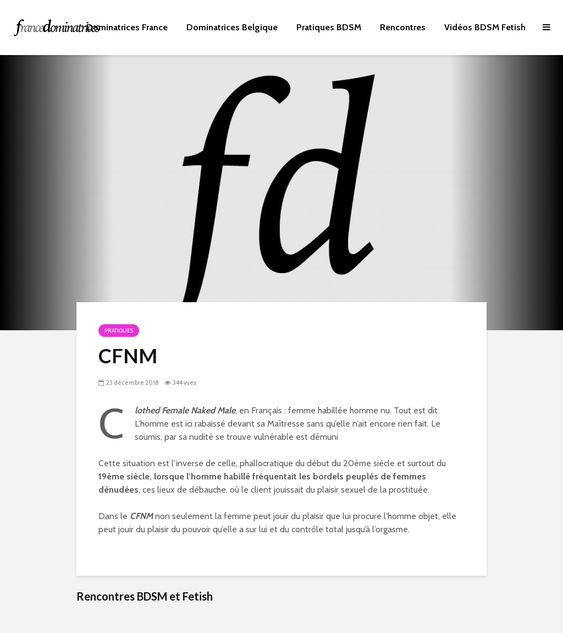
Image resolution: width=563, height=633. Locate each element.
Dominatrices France (127, 27)
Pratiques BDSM (328, 27)
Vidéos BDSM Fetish (485, 27)
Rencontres (403, 27)
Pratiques (118, 330)
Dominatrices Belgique (232, 27)
